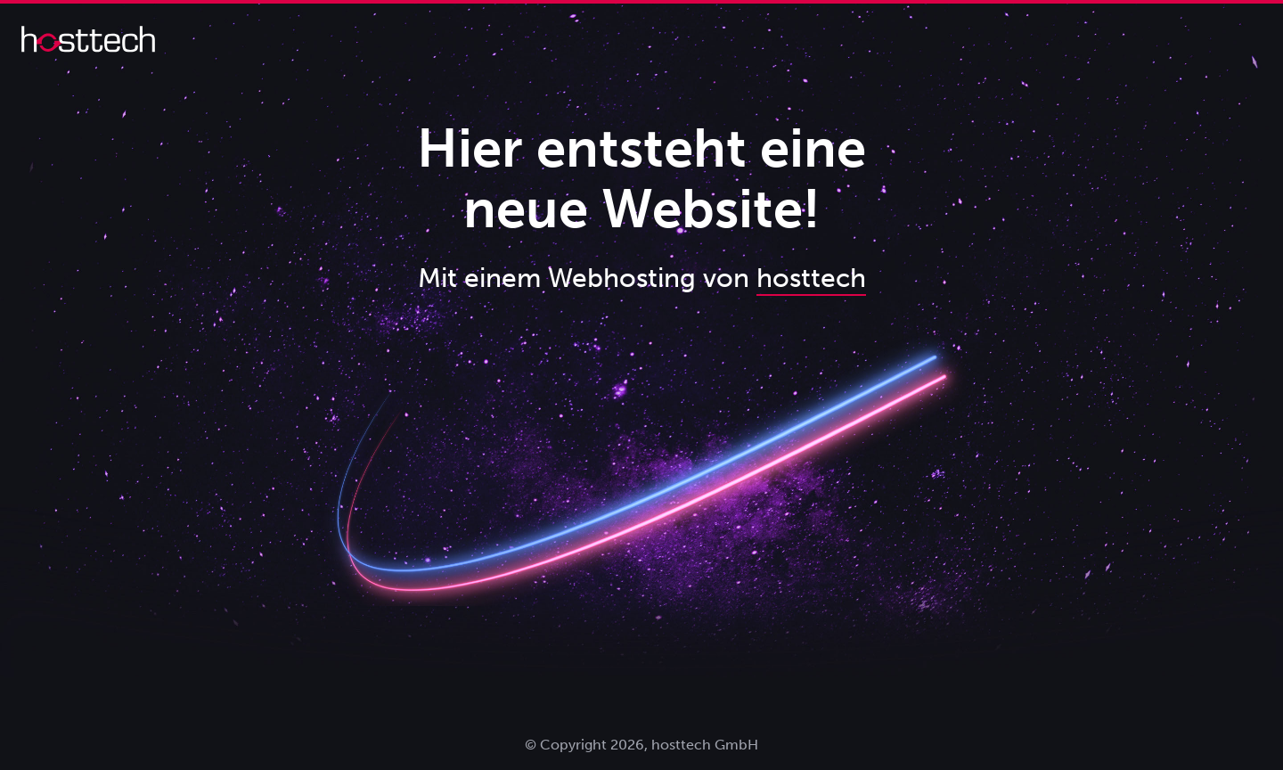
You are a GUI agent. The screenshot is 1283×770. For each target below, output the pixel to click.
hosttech (811, 278)
